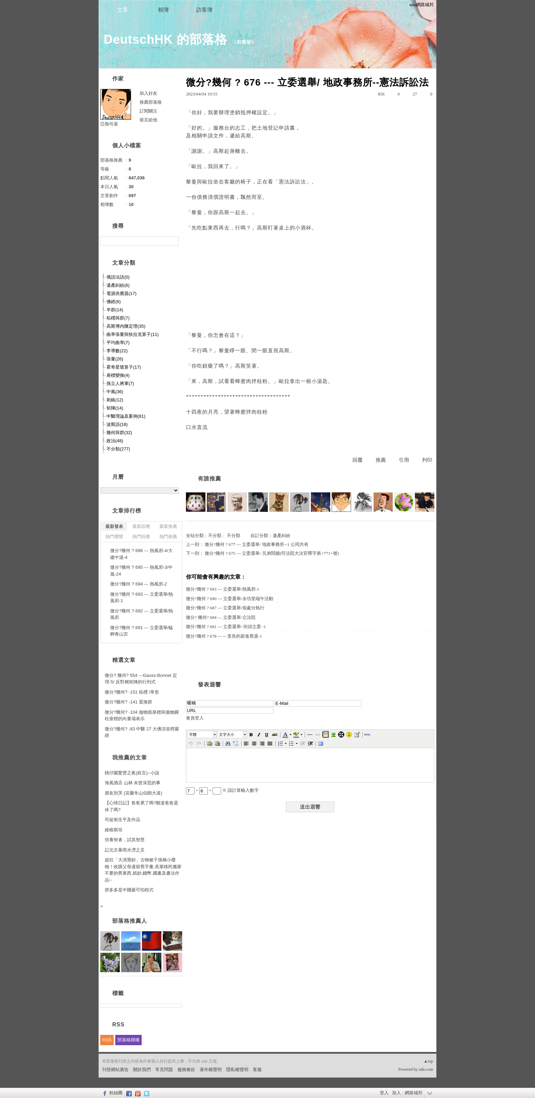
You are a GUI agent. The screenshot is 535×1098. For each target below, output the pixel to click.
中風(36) (114, 391)
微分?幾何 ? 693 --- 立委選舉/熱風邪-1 (222, 589)
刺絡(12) (114, 399)
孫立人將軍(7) (120, 383)
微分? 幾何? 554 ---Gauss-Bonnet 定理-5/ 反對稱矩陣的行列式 (141, 679)
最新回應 (141, 526)
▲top (428, 1061)
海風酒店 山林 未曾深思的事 (132, 782)
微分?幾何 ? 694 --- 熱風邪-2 (138, 584)
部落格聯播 (128, 1039)
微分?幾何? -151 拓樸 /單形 (132, 692)
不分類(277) (118, 448)
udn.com (426, 1069)
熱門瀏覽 (114, 536)
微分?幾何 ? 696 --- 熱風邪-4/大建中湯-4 (141, 554)
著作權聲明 (211, 1069)
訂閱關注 (148, 111)
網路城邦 (413, 1092)
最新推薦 (168, 526)
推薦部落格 (151, 102)
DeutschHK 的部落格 (165, 39)
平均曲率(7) (118, 342)
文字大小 (226, 734)
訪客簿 (204, 10)
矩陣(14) (114, 408)
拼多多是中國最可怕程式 (129, 889)
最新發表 (114, 526)
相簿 (163, 10)
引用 (404, 460)
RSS (107, 1039)
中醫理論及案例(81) (125, 416)
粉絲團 (115, 1092)
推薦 (381, 460)
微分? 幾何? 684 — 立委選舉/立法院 (221, 617)
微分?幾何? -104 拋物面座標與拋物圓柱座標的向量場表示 (142, 716)
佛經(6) (113, 301)
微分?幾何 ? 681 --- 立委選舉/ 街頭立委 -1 (226, 626)
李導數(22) (117, 350)
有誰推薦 (209, 478)
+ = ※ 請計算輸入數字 (222, 790)
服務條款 (186, 1069)
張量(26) (114, 358)
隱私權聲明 (237, 1069)
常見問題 (164, 1069)
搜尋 (173, 241)
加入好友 (148, 93)
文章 (122, 10)
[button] (202, 734)
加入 (396, 1092)
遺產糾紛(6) (118, 285)
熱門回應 (141, 536)
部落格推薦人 (129, 921)
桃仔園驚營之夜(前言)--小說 (132, 772)
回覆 (357, 460)
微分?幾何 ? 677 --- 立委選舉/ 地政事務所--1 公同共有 (256, 544)
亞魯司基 (109, 124)
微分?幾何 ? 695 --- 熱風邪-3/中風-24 (141, 571)
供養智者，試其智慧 (125, 839)
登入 (384, 1092)
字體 (193, 734)
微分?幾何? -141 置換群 (128, 701)
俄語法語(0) (118, 277)
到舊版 (244, 42)
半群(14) (114, 309)
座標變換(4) (118, 375)
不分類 (214, 535)
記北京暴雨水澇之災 (125, 849)
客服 (257, 1069)
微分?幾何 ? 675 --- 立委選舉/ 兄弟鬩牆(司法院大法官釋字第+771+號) (272, 553)
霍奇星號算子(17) (123, 367)
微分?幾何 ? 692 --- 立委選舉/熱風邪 (141, 614)
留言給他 (148, 119)
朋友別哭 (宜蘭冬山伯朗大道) (133, 793)
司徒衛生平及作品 (122, 819)
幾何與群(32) (119, 432)
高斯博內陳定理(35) (125, 326)
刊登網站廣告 (115, 1069)
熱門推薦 (168, 536)
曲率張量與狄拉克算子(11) (132, 334)
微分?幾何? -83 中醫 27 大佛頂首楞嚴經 (142, 732)
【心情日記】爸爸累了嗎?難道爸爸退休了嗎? (141, 806)
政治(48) (114, 440)
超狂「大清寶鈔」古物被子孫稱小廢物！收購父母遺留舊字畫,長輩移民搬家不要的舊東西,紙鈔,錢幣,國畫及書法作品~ (143, 869)
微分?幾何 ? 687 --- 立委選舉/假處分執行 (225, 607)
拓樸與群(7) (118, 318)
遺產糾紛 (281, 535)
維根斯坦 (113, 829)
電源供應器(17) (121, 293)
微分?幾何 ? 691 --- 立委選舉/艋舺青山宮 (141, 631)
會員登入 (195, 718)
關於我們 (142, 1069)
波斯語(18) (117, 424)
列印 (427, 460)
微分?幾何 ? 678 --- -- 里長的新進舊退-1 (224, 636)
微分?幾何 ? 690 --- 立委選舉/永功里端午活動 (229, 598)
